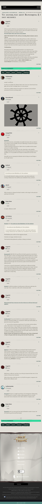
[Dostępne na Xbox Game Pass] (21, 461)
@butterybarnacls (7, 302)
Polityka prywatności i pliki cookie (32, 496)
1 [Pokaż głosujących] (38, 21)
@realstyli (6, 223)
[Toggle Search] (3, 9)
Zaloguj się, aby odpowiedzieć (7, 68)
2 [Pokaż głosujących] (38, 97)
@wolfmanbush (7, 319)
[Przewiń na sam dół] (24, 503)
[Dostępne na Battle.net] (21, 464)
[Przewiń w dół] (23, 502)
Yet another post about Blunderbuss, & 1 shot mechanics (22, 223)
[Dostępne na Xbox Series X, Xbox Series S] (21, 448)
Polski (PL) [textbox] (19, 484)
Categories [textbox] (4, 7)
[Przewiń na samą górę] (17, 503)
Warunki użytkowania (22, 496)
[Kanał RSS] (1, 12)
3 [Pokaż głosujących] (38, 184)
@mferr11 (6, 349)
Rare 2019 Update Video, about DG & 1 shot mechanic (15, 33)
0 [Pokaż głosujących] (38, 246)
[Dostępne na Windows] (21, 454)
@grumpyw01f (7, 254)
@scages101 (6, 140)
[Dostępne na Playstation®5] (21, 451)
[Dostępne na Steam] (21, 458)
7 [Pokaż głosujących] (38, 76)
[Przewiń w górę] (18, 502)
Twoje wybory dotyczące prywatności (12, 496)
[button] (19, 7)
